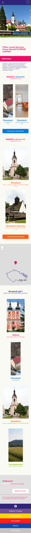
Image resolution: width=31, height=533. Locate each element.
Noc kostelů (15, 521)
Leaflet (22, 284)
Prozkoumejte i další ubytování (15, 131)
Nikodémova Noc (15, 516)
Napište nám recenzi (20, 491)
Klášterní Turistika (15, 511)
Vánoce (15, 526)
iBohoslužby (15, 530)
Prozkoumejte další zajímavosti (15, 236)
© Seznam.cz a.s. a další (27, 284)
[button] (15, 263)
